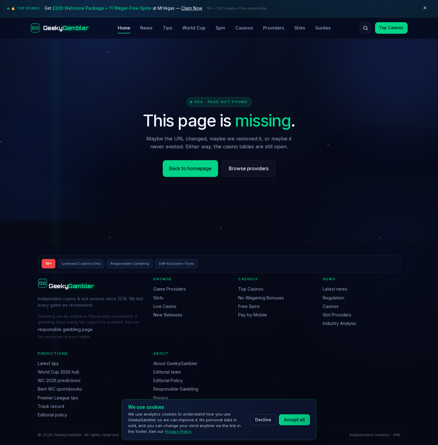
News (146, 28)
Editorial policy (52, 414)
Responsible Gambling (175, 389)
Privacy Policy (178, 431)
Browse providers (249, 168)
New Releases (167, 314)
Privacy (160, 397)
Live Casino (164, 306)
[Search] (365, 28)
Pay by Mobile (252, 314)
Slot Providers (337, 314)
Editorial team (167, 371)
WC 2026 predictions (59, 380)
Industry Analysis (339, 323)
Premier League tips (58, 397)
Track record (51, 406)
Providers (273, 28)
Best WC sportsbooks (60, 389)
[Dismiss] (425, 8)
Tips (167, 28)
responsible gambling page (65, 329)
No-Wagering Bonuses (261, 297)
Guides (323, 28)
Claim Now (191, 8)
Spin (220, 28)
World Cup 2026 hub (58, 371)
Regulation (333, 297)
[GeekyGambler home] (59, 28)
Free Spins (249, 306)
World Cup (193, 28)
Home (124, 28)
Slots (299, 28)
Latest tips (48, 363)
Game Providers (169, 288)
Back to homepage (190, 168)
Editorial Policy (168, 380)
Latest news (335, 288)
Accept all (294, 419)
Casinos (244, 28)
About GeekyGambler (175, 363)
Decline (263, 419)
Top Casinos (391, 27)
